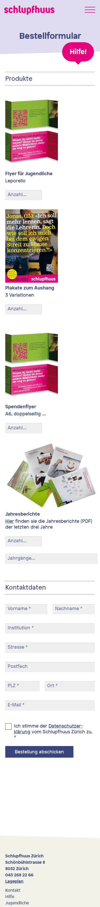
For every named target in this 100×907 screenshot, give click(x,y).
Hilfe (9, 896)
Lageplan (14, 881)
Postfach (18, 666)
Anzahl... (17, 194)
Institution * (21, 628)
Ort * (52, 685)
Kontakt (12, 890)
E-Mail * (16, 705)
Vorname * (19, 608)
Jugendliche (17, 903)
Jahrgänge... (21, 558)
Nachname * (68, 608)
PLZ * (13, 685)
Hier (9, 521)
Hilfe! (78, 51)
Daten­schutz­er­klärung (48, 729)
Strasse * (18, 647)
